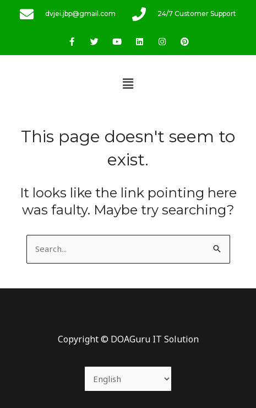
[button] (127, 83)
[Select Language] (128, 379)
